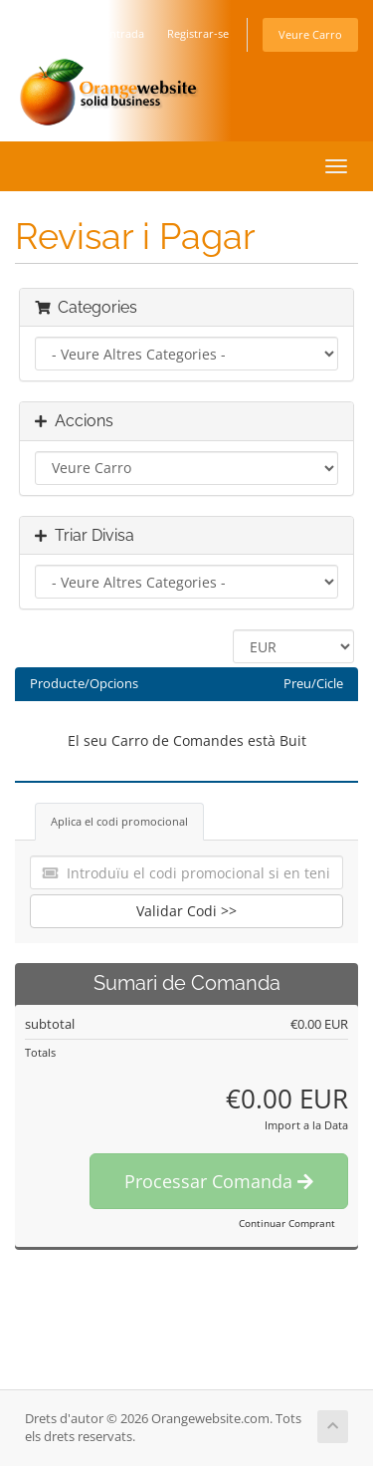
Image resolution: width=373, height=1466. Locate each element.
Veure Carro (310, 34)
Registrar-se (198, 33)
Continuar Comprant (287, 1223)
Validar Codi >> (186, 910)
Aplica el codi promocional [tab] (119, 821)
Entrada (123, 33)
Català (58, 33)
